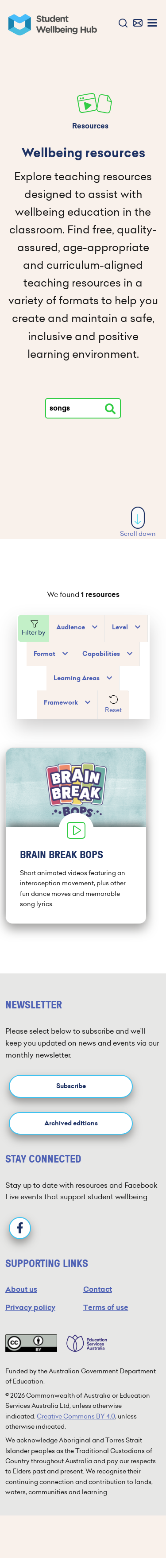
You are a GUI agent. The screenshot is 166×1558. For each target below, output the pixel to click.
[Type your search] (83, 408)
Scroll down (138, 522)
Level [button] (120, 627)
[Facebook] (20, 1228)
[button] (121, 23)
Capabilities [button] (101, 654)
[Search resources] (110, 409)
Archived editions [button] (71, 1123)
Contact (97, 1289)
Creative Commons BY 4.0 (76, 1416)
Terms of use (105, 1307)
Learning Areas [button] (77, 678)
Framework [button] (61, 702)
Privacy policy (30, 1307)
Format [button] (44, 654)
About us (21, 1289)
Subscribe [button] (71, 1086)
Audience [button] (70, 627)
